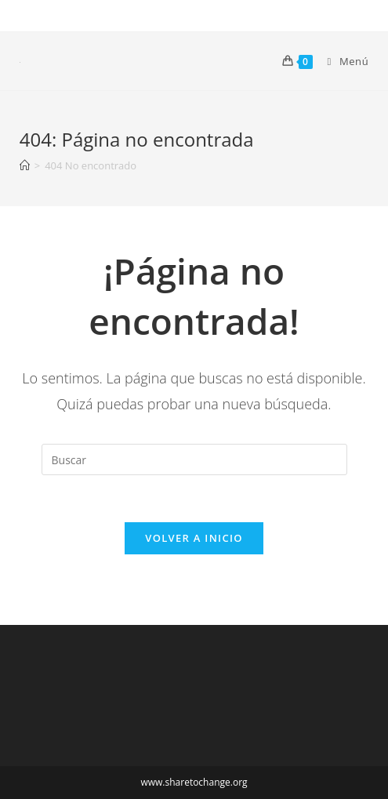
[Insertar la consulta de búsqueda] (194, 459)
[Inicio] (25, 165)
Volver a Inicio (193, 538)
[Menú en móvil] (342, 61)
